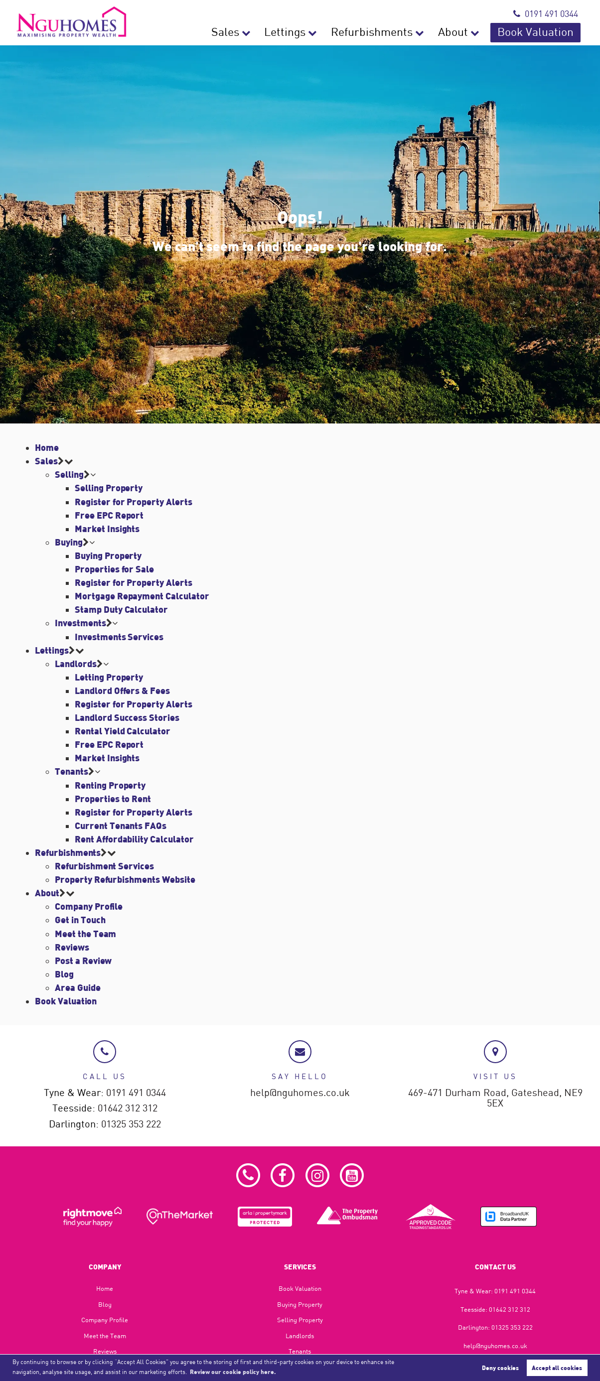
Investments (80, 622)
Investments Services (119, 636)
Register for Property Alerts (133, 501)
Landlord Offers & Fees (122, 690)
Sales (276, 32)
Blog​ (105, 1304)
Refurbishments (403, 32)
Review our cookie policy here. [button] (233, 1371)
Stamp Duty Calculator (121, 609)
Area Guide (77, 987)
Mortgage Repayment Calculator (142, 595)
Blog (64, 973)
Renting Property (110, 785)
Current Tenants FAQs (120, 825)
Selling (69, 474)
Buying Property (108, 555)
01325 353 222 (131, 1124)
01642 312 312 (127, 1108)
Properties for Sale (114, 568)
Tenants (71, 771)
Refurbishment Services (104, 865)
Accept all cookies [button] (557, 1367)
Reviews (72, 947)
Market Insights (107, 528)
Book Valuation (544, 32)
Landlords (76, 663)
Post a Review (83, 960)
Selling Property (109, 487)
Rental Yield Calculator (122, 730)
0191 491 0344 (545, 13)
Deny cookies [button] (500, 1367)
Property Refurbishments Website (125, 879)
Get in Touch (80, 919)
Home (47, 447)
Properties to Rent (113, 798)
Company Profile (89, 906)
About (472, 32)
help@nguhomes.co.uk (300, 1093)
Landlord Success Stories (127, 717)
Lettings (328, 32)
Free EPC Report (109, 515)
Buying (69, 542)
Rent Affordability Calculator (134, 838)
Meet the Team (85, 933)
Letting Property (109, 677)
